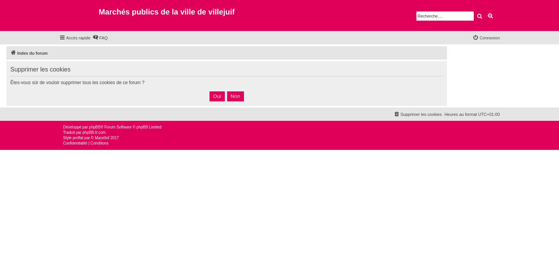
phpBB (95, 127)
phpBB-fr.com (94, 132)
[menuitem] (100, 37)
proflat (78, 138)
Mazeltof (102, 138)
